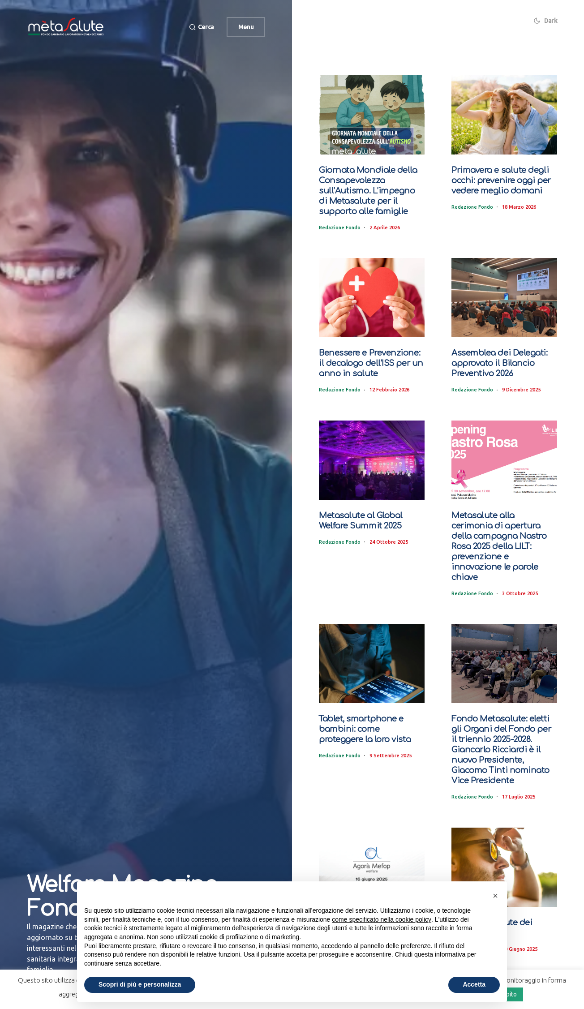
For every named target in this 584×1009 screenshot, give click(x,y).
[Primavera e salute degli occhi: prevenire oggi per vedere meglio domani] (504, 115)
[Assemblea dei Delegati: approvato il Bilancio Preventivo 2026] (504, 295)
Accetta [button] (474, 984)
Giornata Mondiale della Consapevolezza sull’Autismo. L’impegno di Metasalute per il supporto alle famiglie (370, 189)
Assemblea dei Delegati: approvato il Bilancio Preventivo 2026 (496, 360)
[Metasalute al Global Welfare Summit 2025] (372, 456)
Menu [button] (245, 26)
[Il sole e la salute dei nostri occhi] (504, 837)
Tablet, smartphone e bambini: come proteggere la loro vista (369, 701)
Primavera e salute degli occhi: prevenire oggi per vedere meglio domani (498, 179)
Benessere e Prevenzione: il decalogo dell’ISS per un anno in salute (371, 360)
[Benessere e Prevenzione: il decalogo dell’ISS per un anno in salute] (372, 295)
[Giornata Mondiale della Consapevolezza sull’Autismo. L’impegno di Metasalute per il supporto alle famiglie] (372, 115)
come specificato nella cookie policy (381, 919)
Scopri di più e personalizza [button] (140, 984)
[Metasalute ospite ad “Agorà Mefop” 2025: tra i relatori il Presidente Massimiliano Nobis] (372, 837)
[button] (200, 27)
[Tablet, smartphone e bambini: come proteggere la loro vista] (372, 637)
